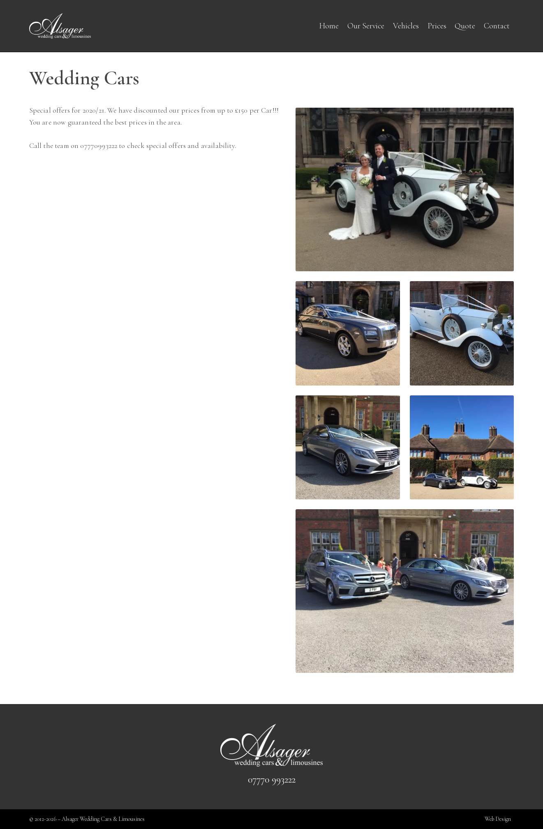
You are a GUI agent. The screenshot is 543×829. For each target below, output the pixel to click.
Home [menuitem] (329, 26)
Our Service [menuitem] (365, 26)
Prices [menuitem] (436, 26)
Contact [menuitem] (497, 26)
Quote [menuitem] (465, 26)
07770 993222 (272, 779)
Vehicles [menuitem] (406, 26)
